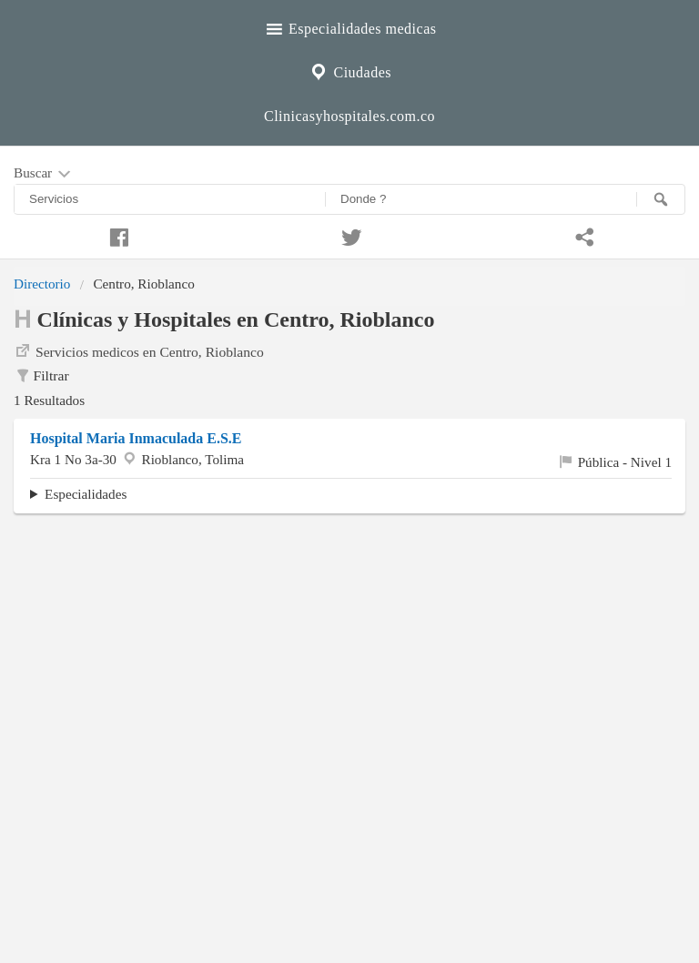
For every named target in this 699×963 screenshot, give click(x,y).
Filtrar (41, 376)
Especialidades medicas (350, 26)
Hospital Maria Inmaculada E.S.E (135, 438)
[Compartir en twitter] (349, 235)
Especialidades (86, 494)
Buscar (44, 174)
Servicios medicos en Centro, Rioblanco (139, 350)
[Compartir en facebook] (116, 235)
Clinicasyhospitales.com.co (349, 116)
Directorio (42, 283)
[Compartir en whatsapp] (582, 235)
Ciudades (349, 70)
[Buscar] (660, 199)
